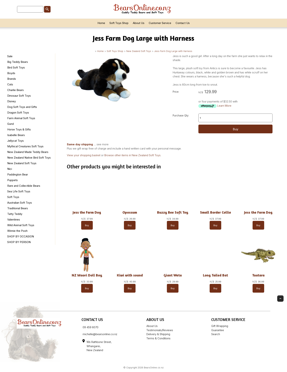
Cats (10, 84)
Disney (11, 101)
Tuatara (258, 275)
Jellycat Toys (15, 140)
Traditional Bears (17, 208)
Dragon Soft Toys (18, 112)
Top (280, 298)
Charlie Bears (15, 90)
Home (101, 23)
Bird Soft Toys (16, 67)
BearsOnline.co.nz (154, 367)
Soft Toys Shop (118, 23)
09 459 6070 (90, 327)
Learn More (224, 105)
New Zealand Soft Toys (138, 51)
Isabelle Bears (16, 135)
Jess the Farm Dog (87, 212)
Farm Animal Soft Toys (21, 118)
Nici (9, 169)
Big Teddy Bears (17, 62)
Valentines (13, 219)
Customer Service (160, 23)
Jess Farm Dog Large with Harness (173, 51)
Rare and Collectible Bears (23, 185)
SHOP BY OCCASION (20, 236)
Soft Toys (13, 197)
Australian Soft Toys (19, 202)
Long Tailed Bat (215, 275)
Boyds (11, 73)
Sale (10, 56)
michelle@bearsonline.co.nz (100, 334)
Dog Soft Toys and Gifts (22, 107)
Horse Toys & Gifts (19, 129)
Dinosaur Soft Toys (19, 95)
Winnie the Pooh (17, 230)
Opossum (129, 212)
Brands (11, 78)
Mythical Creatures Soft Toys (25, 146)
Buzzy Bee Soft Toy (172, 212)
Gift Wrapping (219, 326)
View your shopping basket (83, 155)
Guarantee (217, 330)
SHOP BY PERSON (19, 242)
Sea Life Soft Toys (18, 191)
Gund (10, 124)
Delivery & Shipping (158, 334)
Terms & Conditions (158, 338)
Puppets (12, 180)
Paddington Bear (17, 174)
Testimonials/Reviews (159, 330)
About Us (138, 23)
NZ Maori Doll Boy (87, 275)
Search (215, 334)
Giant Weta (173, 275)
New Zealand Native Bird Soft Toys (29, 157)
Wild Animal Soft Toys (20, 225)
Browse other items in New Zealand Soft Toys (132, 155)
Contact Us (183, 23)
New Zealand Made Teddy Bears (27, 152)
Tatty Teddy (14, 214)
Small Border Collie (215, 212)
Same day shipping (80, 144)
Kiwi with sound (130, 275)
